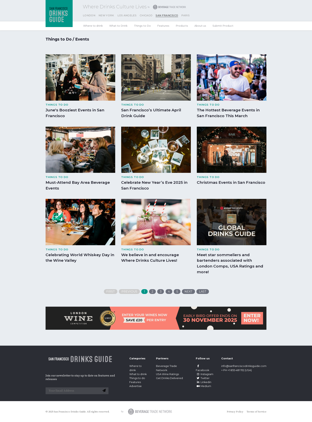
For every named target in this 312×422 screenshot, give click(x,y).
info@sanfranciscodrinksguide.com (243, 366)
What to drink (138, 374)
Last (202, 291)
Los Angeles (127, 15)
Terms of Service (256, 411)
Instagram (204, 374)
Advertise (135, 386)
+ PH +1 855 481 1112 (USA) (236, 370)
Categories (137, 358)
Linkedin (203, 382)
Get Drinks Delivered (169, 378)
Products (182, 25)
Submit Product (223, 25)
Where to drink (93, 25)
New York (106, 15)
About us (200, 25)
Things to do (137, 378)
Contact (227, 358)
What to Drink (118, 25)
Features (163, 25)
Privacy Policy (235, 411)
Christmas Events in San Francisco (231, 182)
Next (188, 291)
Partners (162, 358)
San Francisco (167, 15)
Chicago (146, 15)
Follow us (203, 358)
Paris (185, 15)
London (89, 15)
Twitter (203, 378)
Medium (203, 386)
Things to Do (142, 25)
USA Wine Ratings (167, 374)
